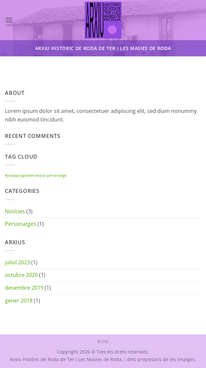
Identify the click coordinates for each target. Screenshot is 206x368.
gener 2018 (19, 300)
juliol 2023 (17, 262)
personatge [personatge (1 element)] (56, 175)
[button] (9, 20)
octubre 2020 (21, 274)
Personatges (20, 223)
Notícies (15, 211)
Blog (102, 341)
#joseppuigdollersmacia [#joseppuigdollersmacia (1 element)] (25, 175)
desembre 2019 (24, 287)
